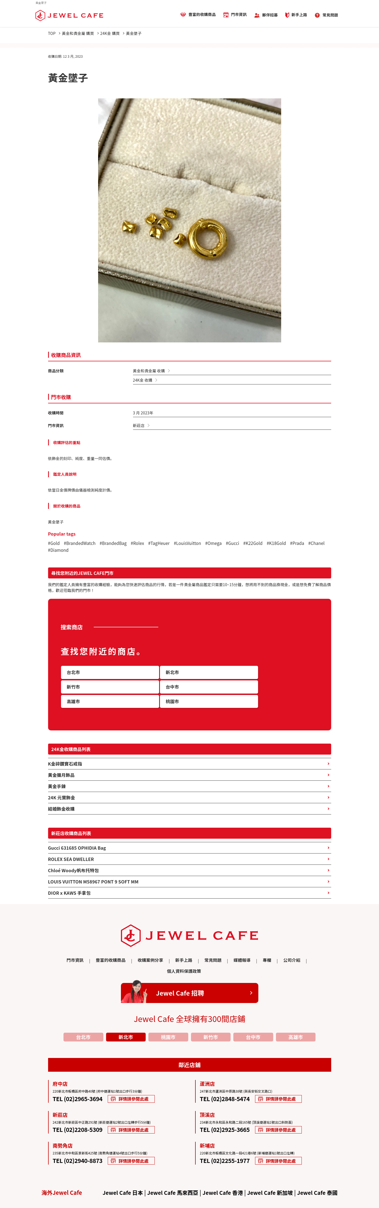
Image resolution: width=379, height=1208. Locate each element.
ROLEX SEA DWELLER (71, 848)
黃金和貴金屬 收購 (149, 371)
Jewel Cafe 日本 (119, 1172)
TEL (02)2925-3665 (227, 1108)
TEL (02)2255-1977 (227, 1140)
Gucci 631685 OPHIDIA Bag (77, 837)
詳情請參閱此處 (139, 1077)
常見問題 (330, 15)
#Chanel (56, 551)
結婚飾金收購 (61, 798)
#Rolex (141, 544)
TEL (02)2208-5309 (80, 1108)
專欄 (241, 949)
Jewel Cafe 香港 (223, 1172)
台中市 (253, 1015)
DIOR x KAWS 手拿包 (69, 882)
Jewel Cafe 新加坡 (271, 1172)
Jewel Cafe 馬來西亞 (171, 1172)
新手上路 (299, 14)
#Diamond (80, 551)
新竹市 (211, 1015)
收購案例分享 (130, 949)
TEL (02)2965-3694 (80, 1077)
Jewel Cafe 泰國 (320, 1172)
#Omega (220, 544)
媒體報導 (217, 949)
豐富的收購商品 (202, 14)
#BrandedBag (116, 544)
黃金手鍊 (57, 775)
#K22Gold (261, 544)
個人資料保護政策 (300, 949)
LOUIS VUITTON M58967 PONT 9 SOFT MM (93, 871)
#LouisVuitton (193, 544)
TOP (54, 33)
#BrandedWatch (80, 544)
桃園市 (168, 1015)
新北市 (126, 1015)
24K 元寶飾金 (61, 786)
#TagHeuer (163, 544)
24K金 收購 (143, 380)
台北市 (83, 1015)
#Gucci (240, 544)
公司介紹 (265, 949)
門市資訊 (239, 14)
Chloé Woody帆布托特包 (73, 859)
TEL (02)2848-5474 (227, 1077)
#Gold (54, 544)
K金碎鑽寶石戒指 (65, 753)
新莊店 (139, 425)
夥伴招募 (270, 15)
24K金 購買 (116, 33)
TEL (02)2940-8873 (80, 1140)
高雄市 (295, 1015)
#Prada (306, 544)
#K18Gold (285, 544)
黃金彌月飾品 (61, 764)
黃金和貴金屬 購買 (82, 33)
